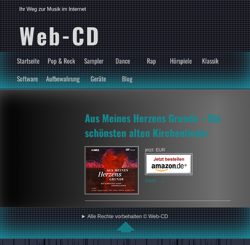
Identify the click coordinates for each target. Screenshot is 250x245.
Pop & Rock (61, 60)
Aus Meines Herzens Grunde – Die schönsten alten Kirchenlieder (153, 125)
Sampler (93, 60)
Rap (151, 60)
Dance (123, 60)
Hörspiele (181, 60)
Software (27, 78)
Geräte (98, 78)
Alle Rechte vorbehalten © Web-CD (127, 223)
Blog (127, 78)
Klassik (210, 60)
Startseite (28, 60)
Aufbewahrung (63, 78)
